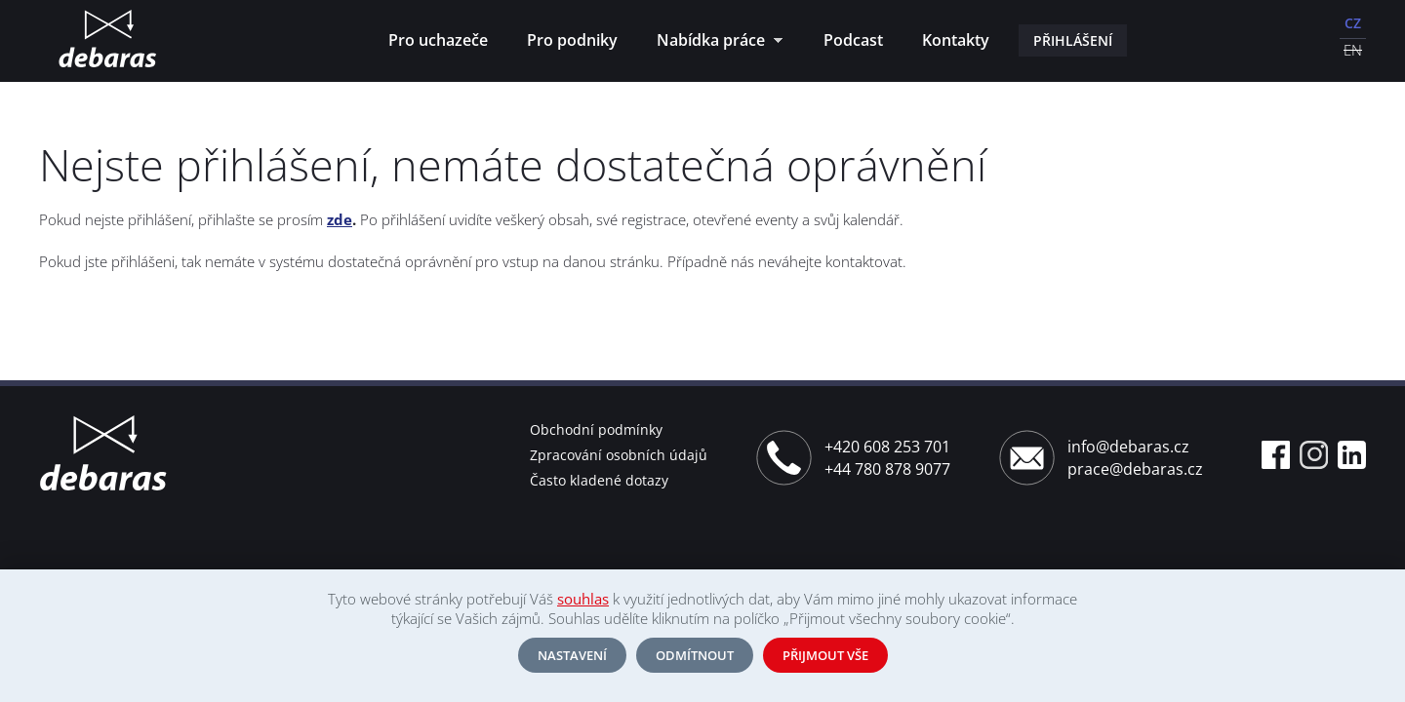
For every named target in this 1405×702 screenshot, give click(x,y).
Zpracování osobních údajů (618, 455)
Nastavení (572, 655)
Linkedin (1352, 455)
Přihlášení (1072, 40)
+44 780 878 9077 (887, 469)
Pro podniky (572, 40)
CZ (1353, 23)
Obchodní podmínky (596, 429)
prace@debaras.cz (1135, 469)
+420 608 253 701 (887, 446)
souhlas (583, 598)
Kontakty (955, 40)
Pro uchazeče (438, 40)
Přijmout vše (825, 655)
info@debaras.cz (1128, 446)
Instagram (1314, 455)
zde (339, 219)
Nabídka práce (715, 42)
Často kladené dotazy (599, 480)
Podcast (853, 40)
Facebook (1276, 455)
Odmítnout (695, 655)
